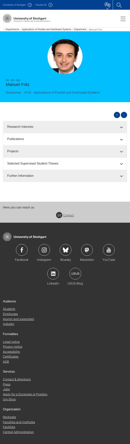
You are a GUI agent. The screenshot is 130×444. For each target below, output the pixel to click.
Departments (12, 29)
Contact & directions (17, 379)
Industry (8, 324)
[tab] (65, 127)
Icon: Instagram (44, 250)
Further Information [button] (20, 175)
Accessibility (11, 351)
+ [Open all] (117, 114)
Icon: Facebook (22, 250)
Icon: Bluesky (65, 250)
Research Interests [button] (20, 126)
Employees (10, 314)
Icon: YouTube (109, 250)
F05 (41, 4)
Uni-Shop (9, 399)
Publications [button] (15, 139)
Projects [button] (12, 151)
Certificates (10, 356)
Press (7, 384)
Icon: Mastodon (87, 250)
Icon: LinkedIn (53, 273)
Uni (14, 4)
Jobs (6, 389)
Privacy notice (12, 346)
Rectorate (9, 417)
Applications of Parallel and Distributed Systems (46, 29)
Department (80, 29)
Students (9, 309)
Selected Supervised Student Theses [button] (32, 163)
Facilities (9, 427)
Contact (65, 215)
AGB (6, 361)
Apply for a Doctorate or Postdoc (25, 394)
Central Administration (18, 432)
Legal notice (11, 342)
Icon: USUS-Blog (75, 273)
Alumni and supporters (18, 319)
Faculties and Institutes (19, 422)
